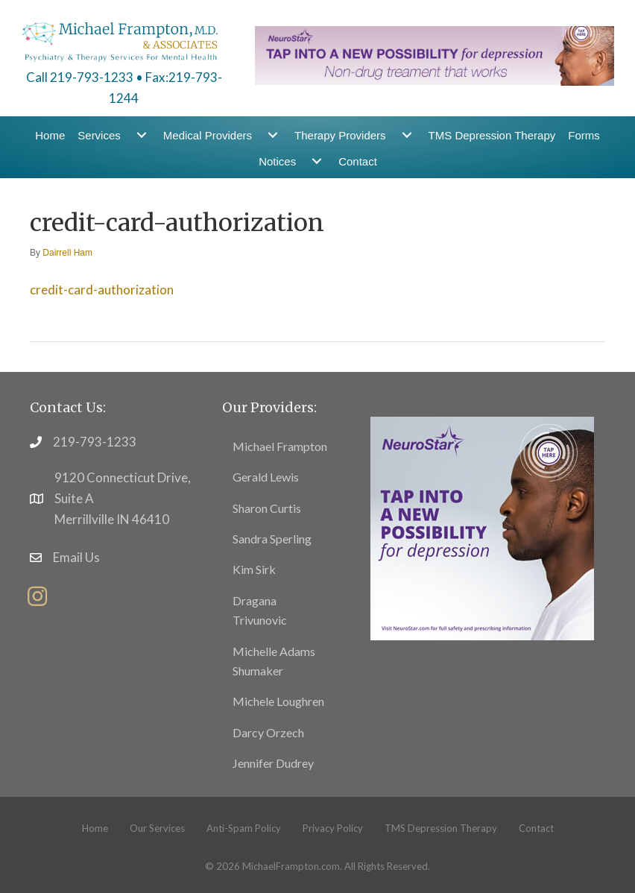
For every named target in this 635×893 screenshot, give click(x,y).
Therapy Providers (340, 135)
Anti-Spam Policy (243, 828)
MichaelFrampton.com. (292, 866)
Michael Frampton (280, 446)
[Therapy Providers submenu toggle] (407, 135)
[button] (37, 596)
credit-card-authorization (102, 289)
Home (50, 135)
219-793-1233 (94, 441)
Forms (584, 135)
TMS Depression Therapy (492, 135)
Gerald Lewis (266, 477)
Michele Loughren (278, 701)
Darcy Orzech (268, 732)
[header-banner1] (434, 54)
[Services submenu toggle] (142, 135)
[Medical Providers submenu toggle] (273, 135)
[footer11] (482, 526)
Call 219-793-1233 (79, 77)
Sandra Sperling (272, 538)
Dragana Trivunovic (260, 610)
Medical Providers (207, 135)
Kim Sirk (254, 569)
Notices (277, 161)
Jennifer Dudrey (273, 763)
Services (99, 135)
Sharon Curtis (267, 508)
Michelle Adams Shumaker (274, 661)
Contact (357, 161)
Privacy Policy (333, 828)
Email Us (76, 557)
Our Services (157, 828)
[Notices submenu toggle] (317, 161)
